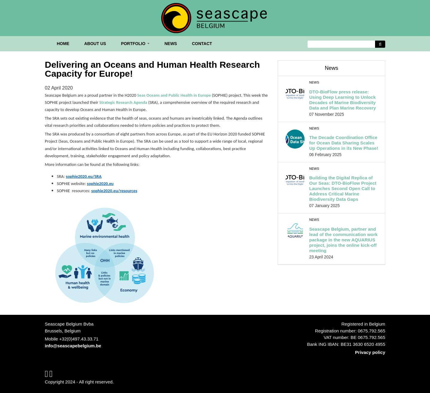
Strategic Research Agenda (123, 102)
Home (63, 43)
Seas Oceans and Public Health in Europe (174, 95)
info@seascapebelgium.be (73, 345)
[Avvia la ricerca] (380, 44)
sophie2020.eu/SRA (84, 176)
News (171, 43)
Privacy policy (370, 352)
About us (95, 43)
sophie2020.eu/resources (114, 190)
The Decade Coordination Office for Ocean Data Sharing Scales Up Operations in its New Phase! (343, 143)
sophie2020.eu (100, 183)
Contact (202, 43)
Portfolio (135, 43)
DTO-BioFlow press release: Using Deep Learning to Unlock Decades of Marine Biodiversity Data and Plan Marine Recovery (342, 99)
